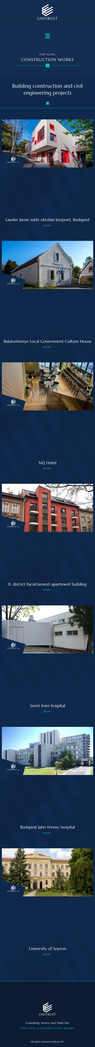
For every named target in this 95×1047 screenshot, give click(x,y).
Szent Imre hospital (47, 705)
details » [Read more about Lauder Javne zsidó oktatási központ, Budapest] (47, 225)
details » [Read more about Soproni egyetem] (47, 954)
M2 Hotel (47, 462)
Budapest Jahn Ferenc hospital (47, 827)
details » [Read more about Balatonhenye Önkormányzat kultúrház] (47, 347)
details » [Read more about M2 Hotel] (47, 468)
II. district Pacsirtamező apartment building (47, 584)
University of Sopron (47, 948)
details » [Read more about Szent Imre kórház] (47, 711)
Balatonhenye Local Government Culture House (47, 341)
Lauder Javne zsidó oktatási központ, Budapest (48, 219)
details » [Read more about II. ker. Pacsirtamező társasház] (47, 589)
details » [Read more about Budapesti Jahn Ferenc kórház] (47, 833)
